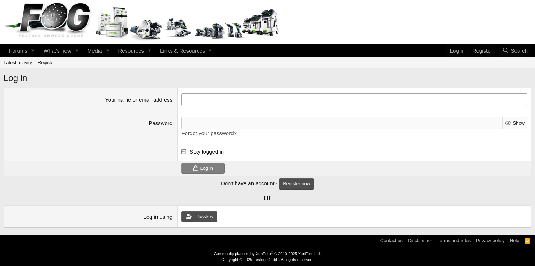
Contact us (391, 240)
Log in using (157, 217)
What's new (57, 51)
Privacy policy (490, 240)
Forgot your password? (208, 133)
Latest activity (18, 62)
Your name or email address (138, 100)
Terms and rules (454, 240)
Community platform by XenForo (267, 254)
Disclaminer (420, 240)
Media (94, 51)
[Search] (515, 50)
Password (160, 123)
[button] (33, 50)
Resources (131, 51)
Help (515, 240)
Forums (18, 51)
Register (46, 62)
